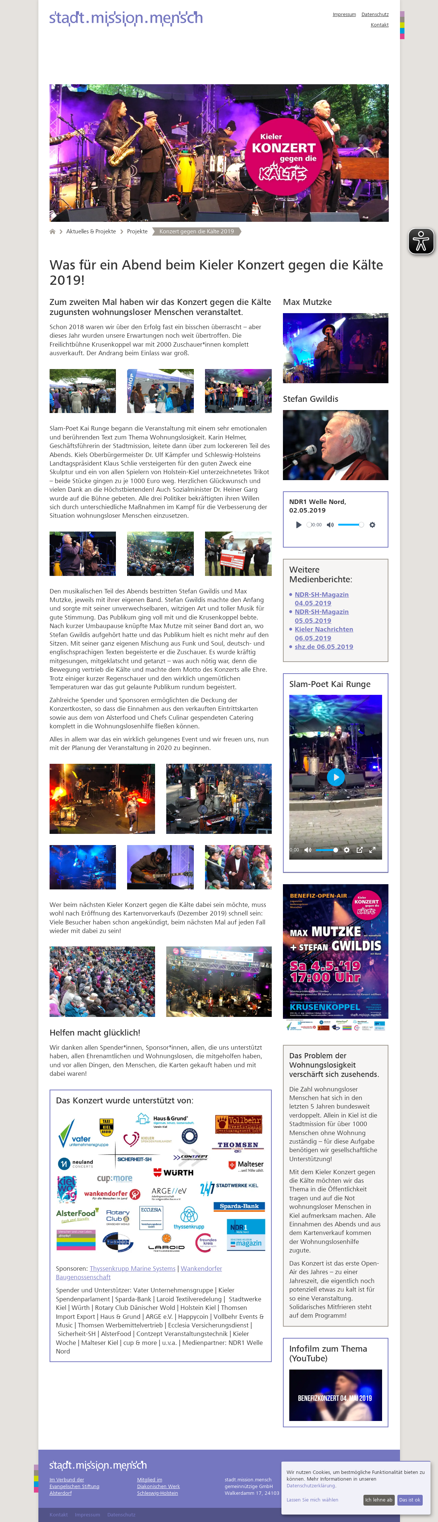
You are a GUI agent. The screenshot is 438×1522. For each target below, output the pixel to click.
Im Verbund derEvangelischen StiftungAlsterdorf (75, 1486)
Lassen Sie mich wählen (312, 1500)
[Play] (299, 525)
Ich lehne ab (379, 1500)
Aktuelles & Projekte (145, 61)
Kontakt (380, 25)
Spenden (71, 77)
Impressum (344, 14)
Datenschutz (375, 14)
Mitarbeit (216, 61)
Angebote (74, 61)
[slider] (309, 524)
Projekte (137, 231)
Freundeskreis (274, 61)
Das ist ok (409, 1500)
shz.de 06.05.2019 (324, 647)
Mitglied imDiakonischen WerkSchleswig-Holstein (158, 1486)
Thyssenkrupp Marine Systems (133, 1269)
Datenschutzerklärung (311, 1485)
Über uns (331, 61)
